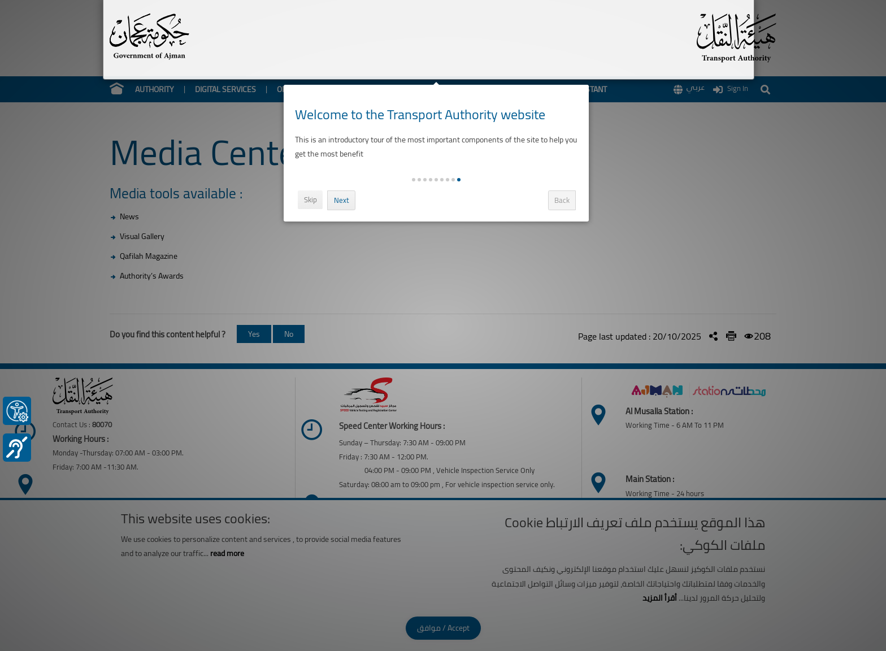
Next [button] (345, 200)
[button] (462, 179)
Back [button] (566, 200)
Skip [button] (313, 199)
